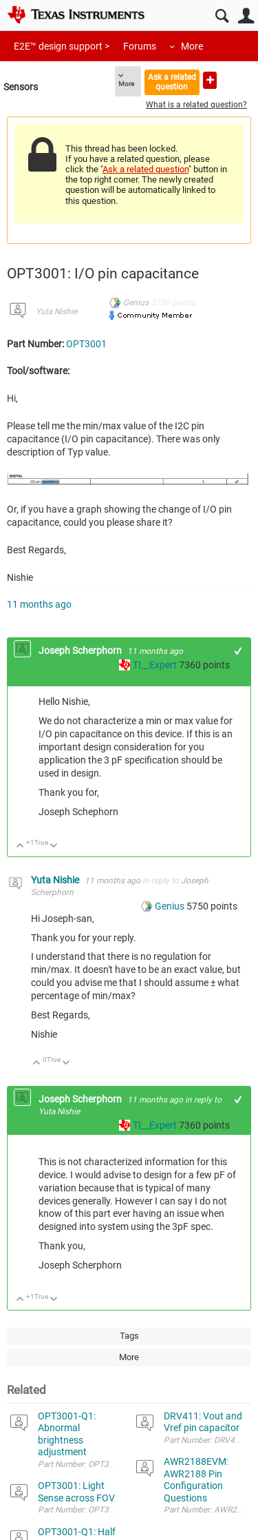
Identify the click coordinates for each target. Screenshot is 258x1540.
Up (20, 846)
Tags (129, 1336)
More (192, 46)
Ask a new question (210, 80)
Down (54, 846)
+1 (238, 651)
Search (222, 16)
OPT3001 (86, 343)
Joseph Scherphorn (81, 650)
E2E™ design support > (61, 46)
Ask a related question (172, 81)
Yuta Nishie (56, 311)
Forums (139, 46)
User (246, 16)
